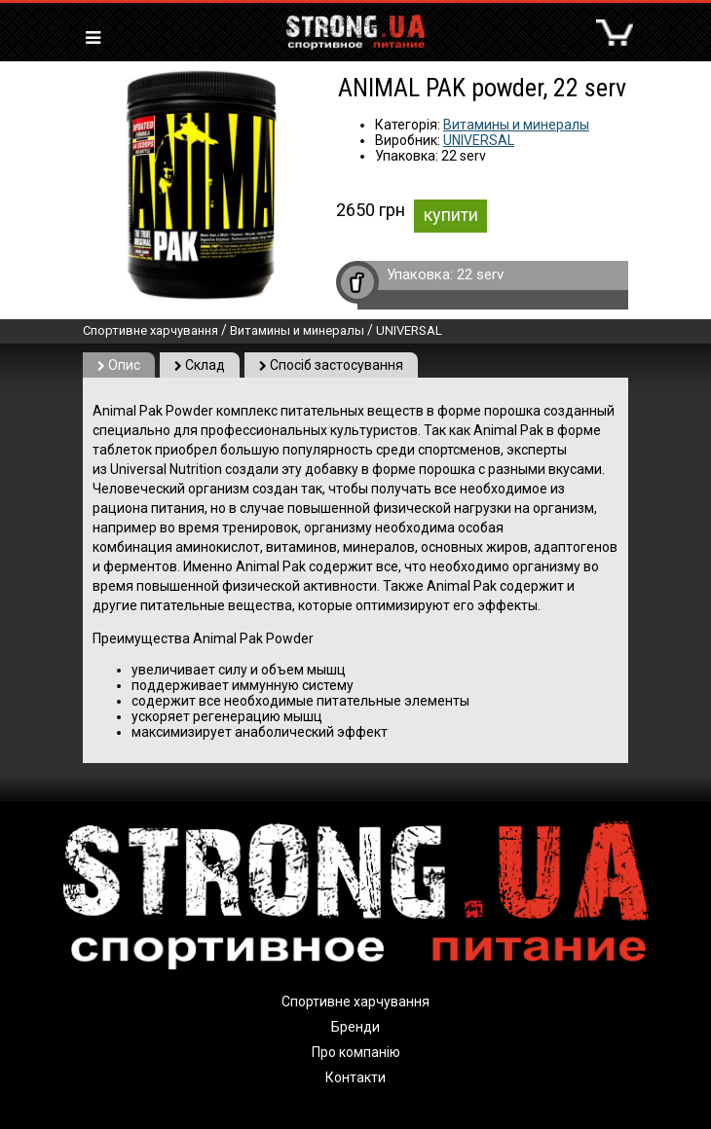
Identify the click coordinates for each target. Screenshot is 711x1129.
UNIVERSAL (478, 140)
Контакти (355, 1077)
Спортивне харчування (150, 330)
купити (451, 214)
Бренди (355, 1027)
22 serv (480, 274)
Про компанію (356, 1052)
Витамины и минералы (516, 124)
